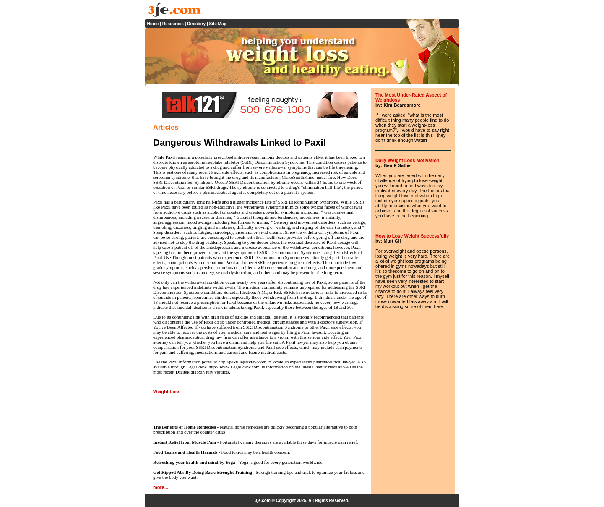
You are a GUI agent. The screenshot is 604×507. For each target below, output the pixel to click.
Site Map (217, 23)
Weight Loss (166, 391)
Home (153, 23)
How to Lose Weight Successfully (412, 235)
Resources (173, 23)
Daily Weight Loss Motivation (407, 160)
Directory (196, 23)
